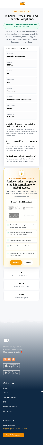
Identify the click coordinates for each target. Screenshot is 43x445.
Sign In (28, 262)
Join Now (15, 262)
